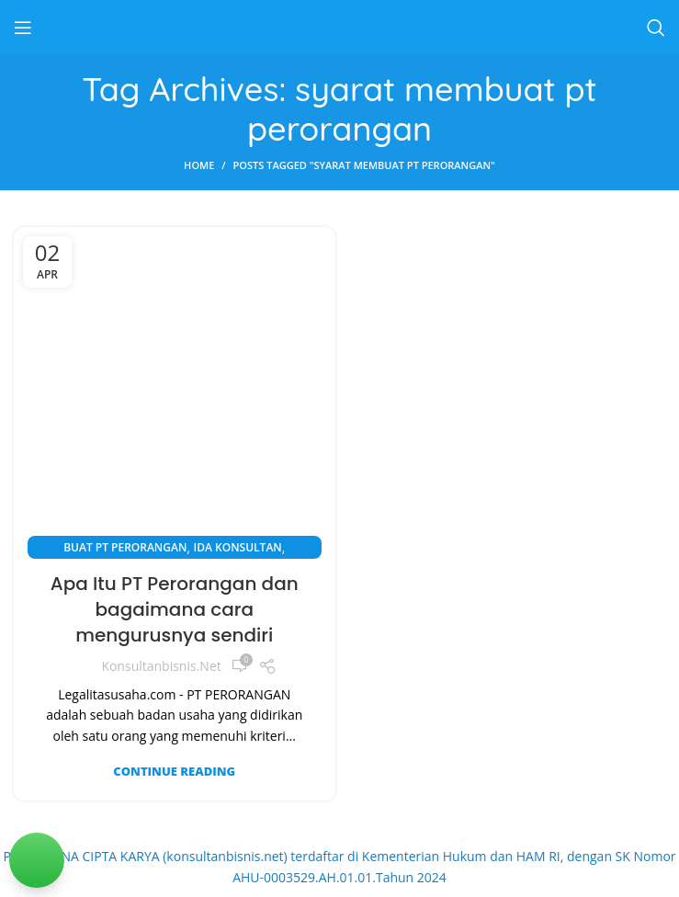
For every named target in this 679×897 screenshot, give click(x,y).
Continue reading (174, 772)
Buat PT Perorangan (125, 547)
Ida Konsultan (238, 547)
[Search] (656, 27)
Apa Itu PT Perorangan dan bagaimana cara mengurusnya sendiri (175, 609)
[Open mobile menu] (23, 27)
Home (199, 165)
